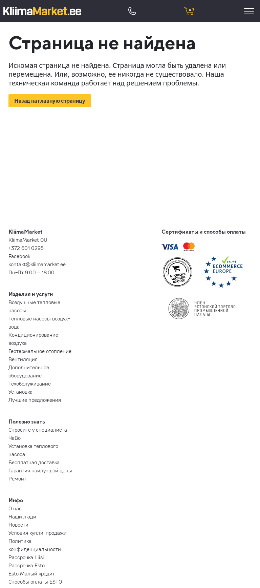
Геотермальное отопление (39, 351)
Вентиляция (23, 359)
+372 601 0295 (26, 247)
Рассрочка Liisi (26, 557)
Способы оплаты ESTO (35, 581)
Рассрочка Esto (26, 565)
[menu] (250, 11)
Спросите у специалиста (37, 429)
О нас (15, 508)
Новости (18, 524)
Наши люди (22, 516)
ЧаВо (14, 437)
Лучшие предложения (34, 399)
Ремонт (17, 478)
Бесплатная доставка (34, 462)
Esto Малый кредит (31, 573)
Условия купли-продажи (37, 532)
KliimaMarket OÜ (27, 239)
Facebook (19, 256)
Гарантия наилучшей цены (40, 470)
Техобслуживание (29, 383)
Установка (20, 391)
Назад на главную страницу (49, 100)
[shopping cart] (189, 11)
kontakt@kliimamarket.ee (37, 264)
